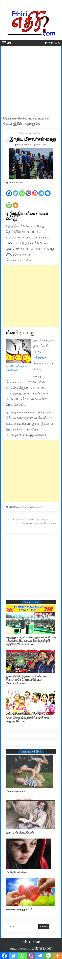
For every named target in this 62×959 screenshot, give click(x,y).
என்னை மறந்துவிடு (19, 909)
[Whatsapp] (22, 190)
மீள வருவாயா (15, 791)
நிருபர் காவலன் (24, 144)
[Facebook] (9, 190)
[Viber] (28, 190)
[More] (15, 202)
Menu (9, 42)
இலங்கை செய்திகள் (31, 132)
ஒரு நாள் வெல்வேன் (20, 832)
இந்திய (20, 507)
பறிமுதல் (40, 357)
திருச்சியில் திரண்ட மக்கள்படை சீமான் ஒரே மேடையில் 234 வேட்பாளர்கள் (27, 680)
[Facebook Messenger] (48, 190)
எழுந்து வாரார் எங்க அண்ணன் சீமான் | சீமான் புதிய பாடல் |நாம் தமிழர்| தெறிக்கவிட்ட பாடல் (31, 641)
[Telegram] (41, 190)
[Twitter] (15, 190)
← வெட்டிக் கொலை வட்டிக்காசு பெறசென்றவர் (25, 519)
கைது (27, 507)
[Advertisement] (31, 79)
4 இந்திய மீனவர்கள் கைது (31, 139)
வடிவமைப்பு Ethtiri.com (31, 948)
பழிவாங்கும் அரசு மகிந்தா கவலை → (41, 523)
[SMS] (9, 202)
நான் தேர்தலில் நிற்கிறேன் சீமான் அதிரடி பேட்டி (27, 719)
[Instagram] (35, 190)
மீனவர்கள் (36, 507)
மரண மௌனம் (16, 872)
